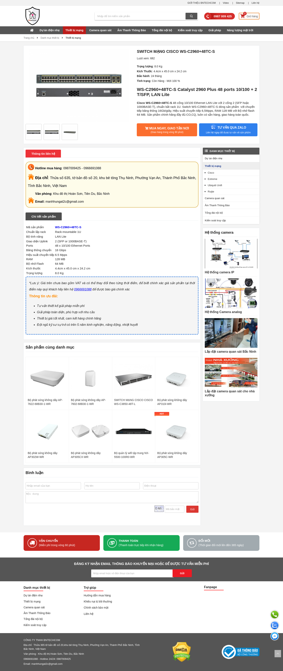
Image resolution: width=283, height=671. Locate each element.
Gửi (192, 509)
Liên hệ (255, 3)
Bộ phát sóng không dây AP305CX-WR (86, 455)
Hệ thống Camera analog (223, 312)
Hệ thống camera (219, 232)
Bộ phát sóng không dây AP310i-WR (172, 402)
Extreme (212, 179)
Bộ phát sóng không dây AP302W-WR (42, 455)
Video (226, 3)
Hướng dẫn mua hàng (97, 595)
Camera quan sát (100, 30)
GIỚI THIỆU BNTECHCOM (201, 3)
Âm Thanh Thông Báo (131, 30)
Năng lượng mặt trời (240, 30)
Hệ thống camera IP (219, 272)
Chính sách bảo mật (96, 607)
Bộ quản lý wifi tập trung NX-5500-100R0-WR (131, 455)
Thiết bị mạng (74, 30)
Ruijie (211, 191)
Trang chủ (29, 38)
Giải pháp (215, 30)
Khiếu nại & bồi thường (98, 601)
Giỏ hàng (249, 15)
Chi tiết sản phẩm (43, 216)
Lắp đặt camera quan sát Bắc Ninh (230, 351)
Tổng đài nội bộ (162, 30)
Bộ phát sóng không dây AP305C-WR (172, 455)
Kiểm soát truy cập (190, 30)
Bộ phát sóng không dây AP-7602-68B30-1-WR (88, 402)
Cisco (211, 172)
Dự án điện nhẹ (49, 30)
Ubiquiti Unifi (215, 185)
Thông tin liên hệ (43, 153)
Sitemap (240, 3)
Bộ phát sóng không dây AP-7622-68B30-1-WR (45, 402)
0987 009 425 (223, 16)
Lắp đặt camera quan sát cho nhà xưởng (230, 393)
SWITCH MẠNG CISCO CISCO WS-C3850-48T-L (133, 402)
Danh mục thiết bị (50, 38)
